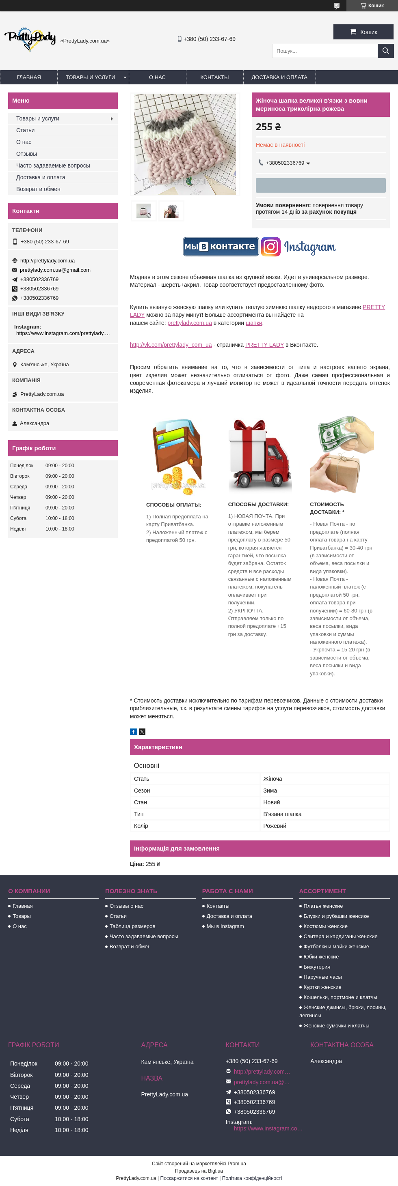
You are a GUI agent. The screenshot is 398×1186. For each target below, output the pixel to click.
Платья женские (323, 906)
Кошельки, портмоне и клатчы (340, 997)
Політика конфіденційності (252, 1178)
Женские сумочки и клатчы (337, 1026)
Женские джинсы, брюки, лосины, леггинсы (343, 1011)
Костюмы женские (326, 926)
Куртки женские (323, 987)
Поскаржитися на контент (189, 1178)
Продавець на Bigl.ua (199, 1171)
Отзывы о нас (126, 906)
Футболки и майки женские (337, 946)
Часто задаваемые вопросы (53, 165)
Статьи (25, 130)
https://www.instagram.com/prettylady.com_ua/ (64, 333)
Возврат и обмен (38, 189)
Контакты (214, 77)
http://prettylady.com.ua (47, 261)
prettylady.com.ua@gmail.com (55, 270)
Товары (22, 916)
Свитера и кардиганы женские (341, 936)
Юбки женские (321, 957)
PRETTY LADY (264, 345)
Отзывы (26, 153)
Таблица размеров (132, 926)
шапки (254, 323)
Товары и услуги (90, 77)
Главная (29, 77)
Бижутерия (317, 967)
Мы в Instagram (225, 926)
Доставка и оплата (279, 77)
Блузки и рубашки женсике (336, 916)
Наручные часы (323, 977)
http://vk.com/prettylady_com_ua (171, 345)
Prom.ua (237, 1164)
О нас (157, 77)
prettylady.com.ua (189, 323)
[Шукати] (386, 51)
